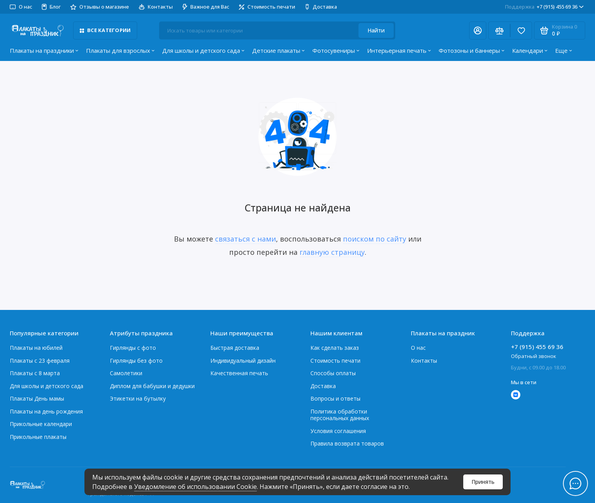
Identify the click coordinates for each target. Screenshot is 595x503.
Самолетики (126, 373)
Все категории (105, 30)
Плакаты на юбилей (36, 347)
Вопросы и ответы (335, 398)
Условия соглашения (338, 431)
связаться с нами (245, 238)
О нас (21, 6)
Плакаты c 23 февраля (40, 360)
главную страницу (332, 252)
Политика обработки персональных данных (339, 415)
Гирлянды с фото (133, 347)
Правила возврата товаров (347, 443)
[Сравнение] (499, 30)
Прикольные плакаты (38, 436)
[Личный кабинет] (477, 30)
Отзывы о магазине (99, 6)
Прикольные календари (41, 424)
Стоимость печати (267, 6)
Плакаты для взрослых (120, 50)
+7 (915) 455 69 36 (544, 6)
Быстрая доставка (234, 347)
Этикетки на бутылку (138, 398)
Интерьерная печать (399, 50)
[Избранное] (521, 30)
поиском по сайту (374, 238)
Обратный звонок (533, 356)
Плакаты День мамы (37, 398)
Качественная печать (239, 373)
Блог (51, 6)
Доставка (321, 6)
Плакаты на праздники (44, 50)
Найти (376, 30)
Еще (563, 50)
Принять (483, 481)
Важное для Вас (206, 6)
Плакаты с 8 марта (35, 373)
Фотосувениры (335, 50)
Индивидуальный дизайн (243, 360)
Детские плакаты (278, 50)
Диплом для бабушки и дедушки (152, 386)
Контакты (156, 6)
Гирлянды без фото (136, 360)
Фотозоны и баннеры (471, 50)
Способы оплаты (333, 373)
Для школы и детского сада (203, 50)
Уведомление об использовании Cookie (195, 486)
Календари (529, 50)
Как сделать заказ (334, 347)
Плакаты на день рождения (46, 411)
